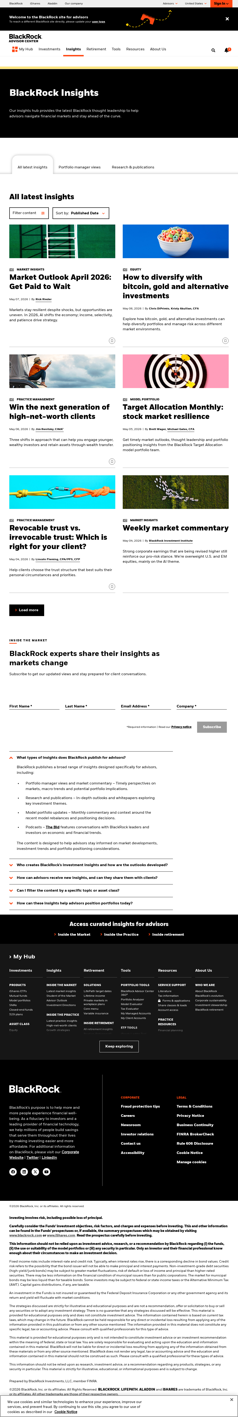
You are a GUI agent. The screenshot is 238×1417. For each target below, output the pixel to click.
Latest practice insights (61, 1021)
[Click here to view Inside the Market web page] (72, 934)
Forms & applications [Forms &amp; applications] (176, 1000)
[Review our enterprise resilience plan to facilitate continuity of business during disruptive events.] (203, 1125)
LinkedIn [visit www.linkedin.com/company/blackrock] (49, 1158)
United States (196, 3)
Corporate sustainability (211, 1000)
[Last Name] (90, 706)
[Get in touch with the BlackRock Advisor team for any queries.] (147, 1144)
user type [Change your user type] (98, 21)
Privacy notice (181, 727)
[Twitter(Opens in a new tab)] (35, 1172)
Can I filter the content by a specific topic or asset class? (68, 891)
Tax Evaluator (130, 1009)
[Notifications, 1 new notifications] (227, 50)
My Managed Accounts (136, 1013)
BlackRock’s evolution (209, 996)
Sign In (221, 4)
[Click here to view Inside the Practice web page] (119, 934)
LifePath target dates (98, 991)
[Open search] (213, 51)
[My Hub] (22, 50)
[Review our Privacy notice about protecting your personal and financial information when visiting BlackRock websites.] (203, 1116)
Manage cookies (191, 1162)
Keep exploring (119, 1046)
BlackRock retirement (209, 1010)
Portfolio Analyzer (132, 999)
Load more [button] (28, 610)
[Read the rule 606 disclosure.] (203, 1144)
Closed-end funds (21, 1010)
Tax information (168, 996)
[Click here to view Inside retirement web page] (166, 934)
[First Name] (34, 706)
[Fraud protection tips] (147, 1106)
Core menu (91, 1009)
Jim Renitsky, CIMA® (50, 429)
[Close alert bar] (227, 62)
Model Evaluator (131, 1004)
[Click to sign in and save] (112, 340)
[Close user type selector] (227, 19)
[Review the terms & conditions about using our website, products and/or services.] (203, 1106)
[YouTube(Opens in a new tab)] (46, 1172)
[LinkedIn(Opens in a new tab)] (24, 1172)
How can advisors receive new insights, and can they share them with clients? (87, 878)
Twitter (32, 1158)
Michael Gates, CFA (180, 429)
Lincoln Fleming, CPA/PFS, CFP (58, 559)
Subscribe (212, 727)
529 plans (16, 1014)
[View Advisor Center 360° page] (120, 62)
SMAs (13, 1005)
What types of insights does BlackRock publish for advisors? (71, 758)
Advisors (170, 3)
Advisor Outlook (56, 1000)
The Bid (53, 827)
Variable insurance (96, 1013)
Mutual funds (18, 996)
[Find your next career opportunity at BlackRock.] (147, 1116)
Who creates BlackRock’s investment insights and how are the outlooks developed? (92, 865)
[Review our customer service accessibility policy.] (147, 1153)
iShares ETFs (18, 991)
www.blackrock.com (25, 1235)
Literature (165, 991)
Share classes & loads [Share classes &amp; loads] (172, 1005)
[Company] (202, 706)
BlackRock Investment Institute (171, 541)
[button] (88, 213)
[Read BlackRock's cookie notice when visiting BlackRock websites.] (203, 1153)
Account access (168, 1010)
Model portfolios (19, 1000)
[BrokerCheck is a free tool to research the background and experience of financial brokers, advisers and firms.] (203, 1134)
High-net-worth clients (61, 1025)
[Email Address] (146, 706)
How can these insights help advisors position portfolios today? (74, 903)
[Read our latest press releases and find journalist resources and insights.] (147, 1125)
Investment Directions (61, 1005)
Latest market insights (61, 991)
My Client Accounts (133, 1018)
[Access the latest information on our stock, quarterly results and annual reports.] (147, 1134)
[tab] (32, 164)
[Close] (232, 1404)
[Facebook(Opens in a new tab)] (13, 1172)
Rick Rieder (44, 299)
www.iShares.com (61, 1235)
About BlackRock (206, 991)
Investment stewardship (211, 1005)
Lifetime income (94, 996)
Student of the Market (61, 996)
